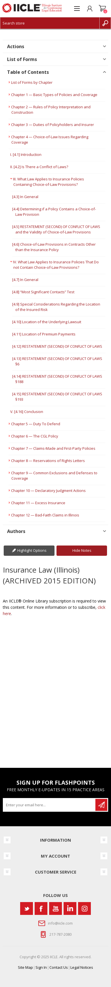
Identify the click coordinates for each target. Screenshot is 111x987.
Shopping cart (102, 8)
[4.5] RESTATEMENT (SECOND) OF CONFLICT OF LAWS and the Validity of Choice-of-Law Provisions (56, 229)
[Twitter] (26, 908)
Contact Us (58, 967)
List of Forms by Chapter (32, 82)
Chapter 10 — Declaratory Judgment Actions (48, 490)
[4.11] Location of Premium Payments (44, 334)
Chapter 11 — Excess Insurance (38, 502)
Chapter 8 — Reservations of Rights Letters (48, 460)
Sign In (41, 967)
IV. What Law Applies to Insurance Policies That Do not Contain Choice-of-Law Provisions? (56, 264)
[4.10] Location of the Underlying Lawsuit (46, 321)
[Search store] (49, 23)
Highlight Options (32, 550)
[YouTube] (55, 908)
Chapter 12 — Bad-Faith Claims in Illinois (45, 515)
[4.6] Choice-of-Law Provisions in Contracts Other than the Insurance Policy (54, 247)
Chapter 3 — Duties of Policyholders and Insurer (52, 124)
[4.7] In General (25, 279)
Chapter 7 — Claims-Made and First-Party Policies (53, 448)
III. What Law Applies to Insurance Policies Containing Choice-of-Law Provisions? (48, 181)
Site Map (25, 967)
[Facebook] (41, 908)
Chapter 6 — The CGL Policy (34, 436)
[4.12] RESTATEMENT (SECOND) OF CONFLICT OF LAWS (57, 346)
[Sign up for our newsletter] (49, 805)
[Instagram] (84, 908)
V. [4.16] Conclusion (26, 411)
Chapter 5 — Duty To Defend (35, 423)
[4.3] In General (25, 196)
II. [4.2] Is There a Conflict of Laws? (39, 166)
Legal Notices (81, 967)
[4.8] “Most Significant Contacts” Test (43, 291)
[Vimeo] (70, 908)
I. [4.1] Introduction (25, 154)
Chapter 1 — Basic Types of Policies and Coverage (54, 94)
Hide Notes (81, 550)
